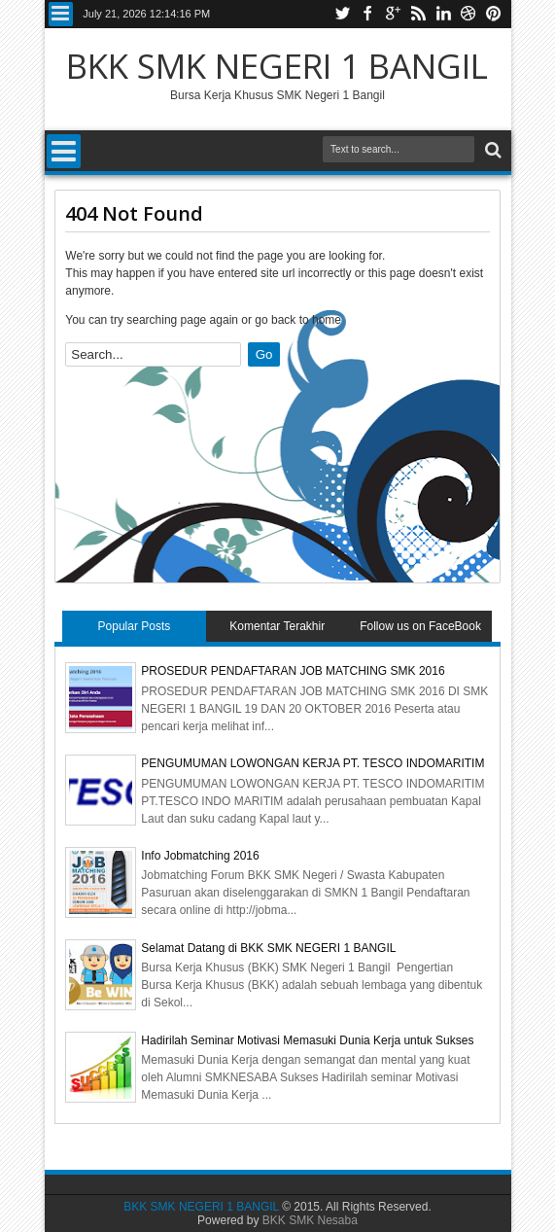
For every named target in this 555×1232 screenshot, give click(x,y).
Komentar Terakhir (277, 626)
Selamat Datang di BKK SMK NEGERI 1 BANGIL (268, 948)
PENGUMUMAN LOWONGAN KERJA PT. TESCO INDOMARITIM (312, 763)
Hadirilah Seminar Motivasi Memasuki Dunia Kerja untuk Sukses (307, 1040)
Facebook (367, 14)
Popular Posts (134, 626)
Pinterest (493, 14)
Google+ (392, 14)
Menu (61, 14)
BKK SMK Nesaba (310, 1220)
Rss (418, 14)
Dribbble (468, 14)
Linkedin (443, 14)
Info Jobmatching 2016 (200, 855)
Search (491, 150)
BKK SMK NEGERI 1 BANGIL (277, 65)
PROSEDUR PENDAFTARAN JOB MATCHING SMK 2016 (292, 671)
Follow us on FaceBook (420, 626)
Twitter (342, 14)
